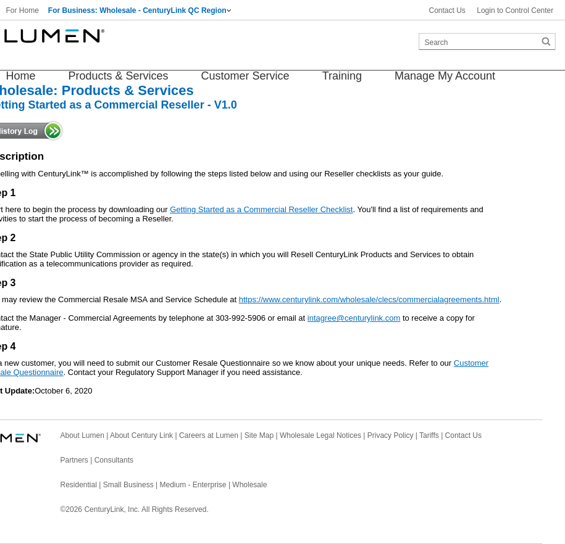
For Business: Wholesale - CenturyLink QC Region (137, 10)
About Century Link (141, 435)
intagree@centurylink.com (354, 318)
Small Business (128, 484)
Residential (79, 484)
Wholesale (249, 484)
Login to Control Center (515, 10)
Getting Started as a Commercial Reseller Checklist (261, 209)
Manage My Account (445, 76)
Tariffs (429, 435)
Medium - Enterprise (193, 484)
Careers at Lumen (208, 435)
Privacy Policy (390, 435)
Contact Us (447, 10)
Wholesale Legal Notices (320, 435)
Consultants (113, 460)
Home (21, 76)
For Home (22, 10)
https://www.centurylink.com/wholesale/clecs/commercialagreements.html (369, 299)
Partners (74, 460)
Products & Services (119, 76)
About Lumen (82, 435)
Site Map (259, 435)
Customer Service (245, 76)
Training (342, 76)
